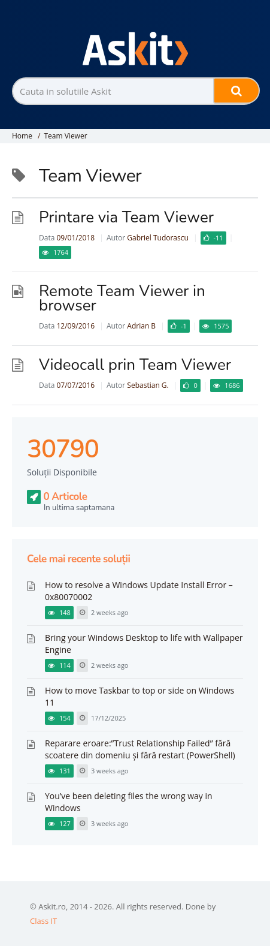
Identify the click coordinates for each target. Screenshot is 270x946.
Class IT (43, 920)
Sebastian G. (147, 385)
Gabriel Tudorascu (157, 238)
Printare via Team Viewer (126, 217)
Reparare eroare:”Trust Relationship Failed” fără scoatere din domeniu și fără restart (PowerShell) (140, 749)
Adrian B (141, 326)
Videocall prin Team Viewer (135, 364)
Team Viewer (65, 136)
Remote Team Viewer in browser (122, 298)
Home (22, 136)
